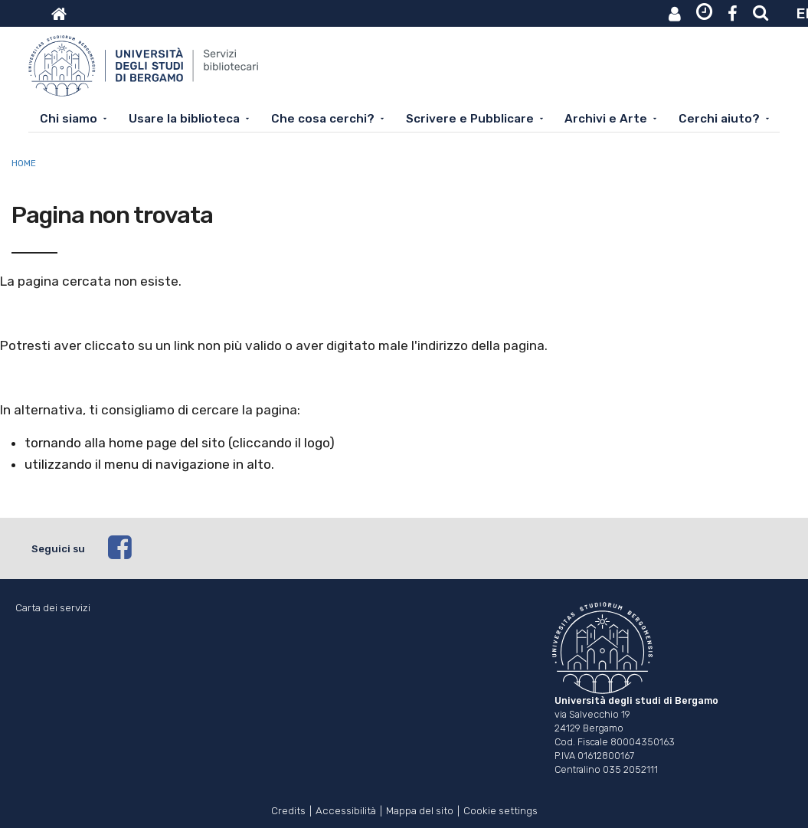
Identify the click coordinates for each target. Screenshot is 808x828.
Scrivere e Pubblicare (470, 119)
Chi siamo (68, 119)
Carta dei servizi (52, 608)
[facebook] (442, 548)
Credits (288, 809)
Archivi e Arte (605, 119)
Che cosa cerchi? (323, 119)
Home (23, 163)
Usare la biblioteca (184, 119)
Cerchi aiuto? (719, 119)
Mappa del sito (419, 809)
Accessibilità (346, 809)
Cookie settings (500, 809)
